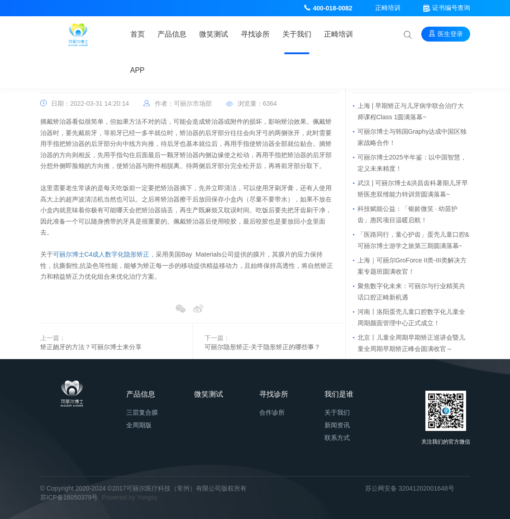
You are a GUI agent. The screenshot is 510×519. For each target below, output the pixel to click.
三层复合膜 (142, 412)
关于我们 (296, 34)
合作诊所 (272, 412)
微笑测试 (213, 34)
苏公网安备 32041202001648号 (409, 488)
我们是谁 (338, 394)
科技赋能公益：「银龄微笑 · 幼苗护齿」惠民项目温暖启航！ (407, 214)
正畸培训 (387, 7)
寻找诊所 (255, 34)
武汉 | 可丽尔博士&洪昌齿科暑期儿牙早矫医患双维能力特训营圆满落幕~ (412, 188)
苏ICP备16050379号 (69, 497)
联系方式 (337, 438)
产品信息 (171, 34)
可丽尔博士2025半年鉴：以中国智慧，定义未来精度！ (412, 163)
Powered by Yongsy (129, 497)
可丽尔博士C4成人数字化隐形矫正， (104, 254)
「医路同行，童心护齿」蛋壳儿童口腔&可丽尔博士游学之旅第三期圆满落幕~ (413, 240)
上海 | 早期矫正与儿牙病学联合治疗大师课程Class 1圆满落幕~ (410, 111)
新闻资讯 (337, 425)
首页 (137, 34)
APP (137, 70)
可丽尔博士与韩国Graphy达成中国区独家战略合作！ (412, 137)
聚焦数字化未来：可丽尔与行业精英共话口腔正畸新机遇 (411, 291)
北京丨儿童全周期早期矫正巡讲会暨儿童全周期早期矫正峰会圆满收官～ (411, 343)
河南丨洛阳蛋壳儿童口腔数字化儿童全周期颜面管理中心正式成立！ (411, 317)
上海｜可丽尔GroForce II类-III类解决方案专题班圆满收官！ (412, 266)
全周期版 (139, 425)
